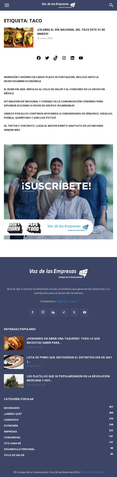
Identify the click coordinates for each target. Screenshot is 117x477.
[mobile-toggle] (6, 5)
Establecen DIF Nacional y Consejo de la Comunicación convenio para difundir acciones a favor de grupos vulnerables (53, 103)
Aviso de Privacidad (92, 472)
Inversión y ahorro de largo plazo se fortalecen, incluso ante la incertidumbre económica (51, 79)
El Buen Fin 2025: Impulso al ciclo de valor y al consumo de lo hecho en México (54, 91)
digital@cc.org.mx (67, 301)
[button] (111, 5)
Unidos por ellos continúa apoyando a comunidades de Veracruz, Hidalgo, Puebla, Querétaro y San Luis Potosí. (58, 115)
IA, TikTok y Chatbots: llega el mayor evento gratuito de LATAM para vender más (53, 128)
